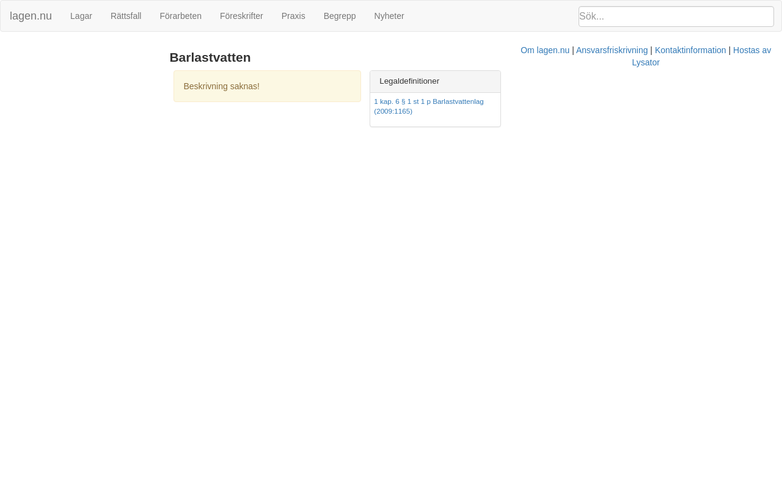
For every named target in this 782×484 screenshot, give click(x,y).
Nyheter (389, 16)
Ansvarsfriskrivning (439, 135)
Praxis (293, 16)
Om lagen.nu (372, 135)
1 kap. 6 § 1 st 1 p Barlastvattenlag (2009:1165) (621, 101)
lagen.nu (31, 16)
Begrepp (340, 16)
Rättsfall (126, 16)
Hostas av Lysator (595, 135)
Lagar (81, 16)
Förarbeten (180, 16)
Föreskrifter (241, 16)
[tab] (657, 81)
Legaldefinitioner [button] (581, 81)
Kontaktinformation (518, 135)
